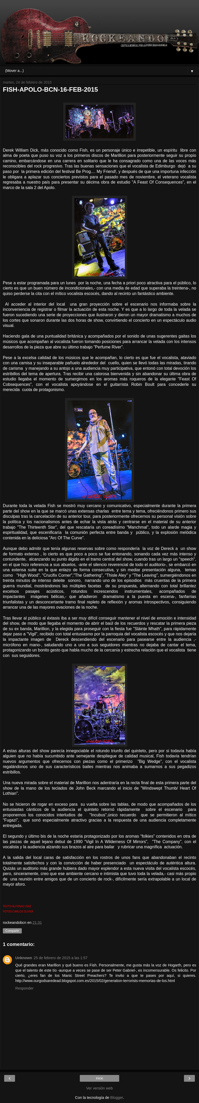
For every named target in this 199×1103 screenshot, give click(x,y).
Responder (24, 988)
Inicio (99, 1078)
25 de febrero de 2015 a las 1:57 (61, 958)
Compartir (12, 931)
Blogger (116, 1097)
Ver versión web (99, 1088)
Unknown (23, 958)
